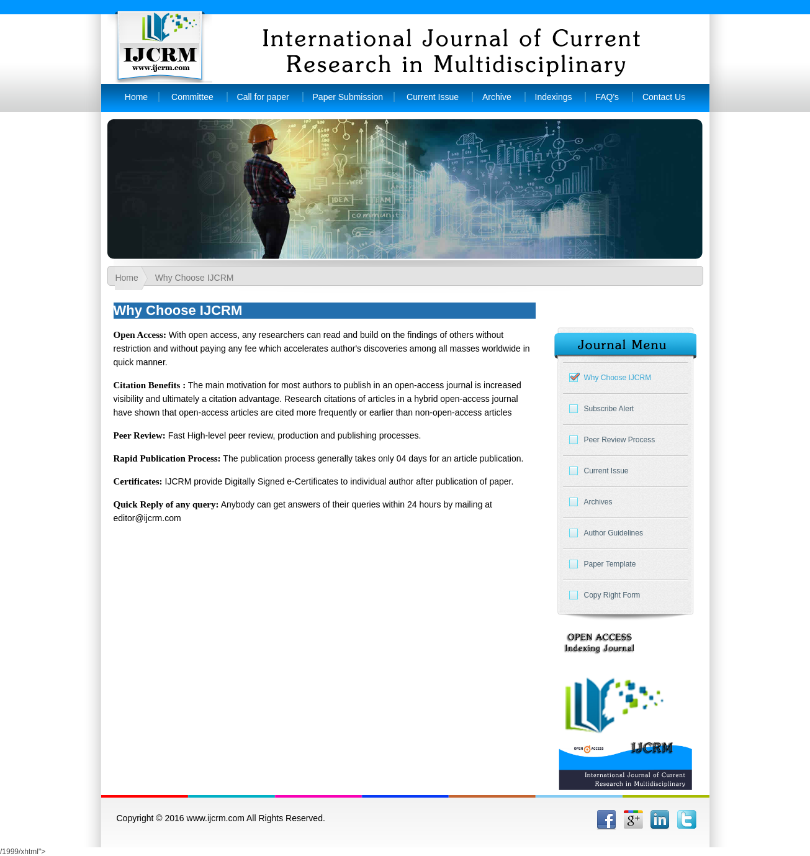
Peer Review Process (619, 439)
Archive (496, 97)
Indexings (553, 97)
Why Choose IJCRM (618, 377)
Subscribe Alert (609, 408)
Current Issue (433, 97)
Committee (192, 97)
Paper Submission (348, 97)
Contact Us (663, 97)
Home (136, 97)
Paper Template (610, 564)
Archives (598, 502)
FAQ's (607, 97)
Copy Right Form (612, 595)
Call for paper (264, 97)
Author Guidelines (613, 533)
